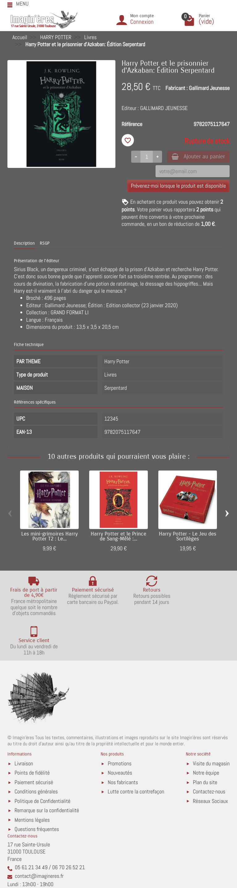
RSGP (44, 243)
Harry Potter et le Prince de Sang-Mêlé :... (118, 537)
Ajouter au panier (197, 156)
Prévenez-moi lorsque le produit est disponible (178, 186)
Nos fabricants (123, 743)
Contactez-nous (209, 752)
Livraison (24, 724)
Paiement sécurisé (34, 743)
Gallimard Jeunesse (209, 88)
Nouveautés (120, 734)
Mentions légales (32, 780)
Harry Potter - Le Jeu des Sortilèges (187, 537)
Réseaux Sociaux (210, 762)
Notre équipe (206, 734)
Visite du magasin (211, 724)
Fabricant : (176, 88)
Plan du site (205, 743)
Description (24, 243)
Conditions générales (36, 752)
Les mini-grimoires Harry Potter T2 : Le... (49, 537)
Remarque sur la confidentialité (47, 771)
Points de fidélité (32, 734)
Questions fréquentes (37, 790)
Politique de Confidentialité (42, 762)
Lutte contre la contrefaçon (136, 752)
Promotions (119, 724)
